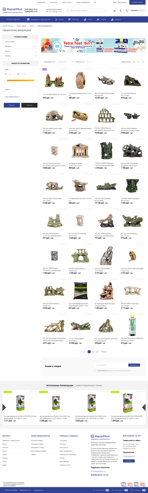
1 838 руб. (80, 239)
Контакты (128, 461)
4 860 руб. (54, 169)
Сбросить (29, 105)
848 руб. (80, 204)
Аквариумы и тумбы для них (11, 440)
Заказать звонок (137, 2)
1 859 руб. (117, 421)
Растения (8, 56)
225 (35, 46)
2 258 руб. (46, 421)
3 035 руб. (81, 421)
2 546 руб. (80, 134)
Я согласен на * (114, 370)
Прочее (7, 51)
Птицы (4, 461)
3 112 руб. (132, 309)
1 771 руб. (10, 421)
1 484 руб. (54, 274)
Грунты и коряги (10, 41)
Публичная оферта (9, 485)
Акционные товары (37, 440)
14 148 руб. (106, 204)
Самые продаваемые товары (89, 386)
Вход (114, 2)
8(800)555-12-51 (25, 490)
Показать (12, 105)
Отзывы (62, 458)
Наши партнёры (64, 461)
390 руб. (80, 99)
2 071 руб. (54, 344)
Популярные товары (37, 444)
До (18, 74)
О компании (41, 2)
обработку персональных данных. (118, 370)
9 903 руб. (132, 134)
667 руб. (80, 309)
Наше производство (83, 2)
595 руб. (106, 344)
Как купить (53, 2)
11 (35, 41)
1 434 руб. (106, 169)
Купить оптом (67, 2)
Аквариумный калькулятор (68, 454)
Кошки (4, 451)
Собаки (4, 454)
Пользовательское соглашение (13, 482)
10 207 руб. (106, 99)
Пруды (4, 465)
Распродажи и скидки (37, 447)
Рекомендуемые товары (38, 451)
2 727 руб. (106, 274)
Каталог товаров (12, 19)
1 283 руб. (132, 204)
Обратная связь (9, 490)
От (6, 74)
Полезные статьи (65, 465)
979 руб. (54, 99)
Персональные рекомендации (59, 386)
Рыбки (4, 444)
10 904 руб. (80, 344)
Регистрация (122, 2)
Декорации (8, 46)
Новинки (33, 454)
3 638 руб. (106, 134)
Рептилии (5, 447)
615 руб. (132, 344)
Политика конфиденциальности (13, 484)
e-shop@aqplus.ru (98, 471)
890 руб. (80, 169)
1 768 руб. (54, 134)
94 (35, 56)
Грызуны (5, 458)
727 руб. (54, 239)
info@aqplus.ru (129, 456)
